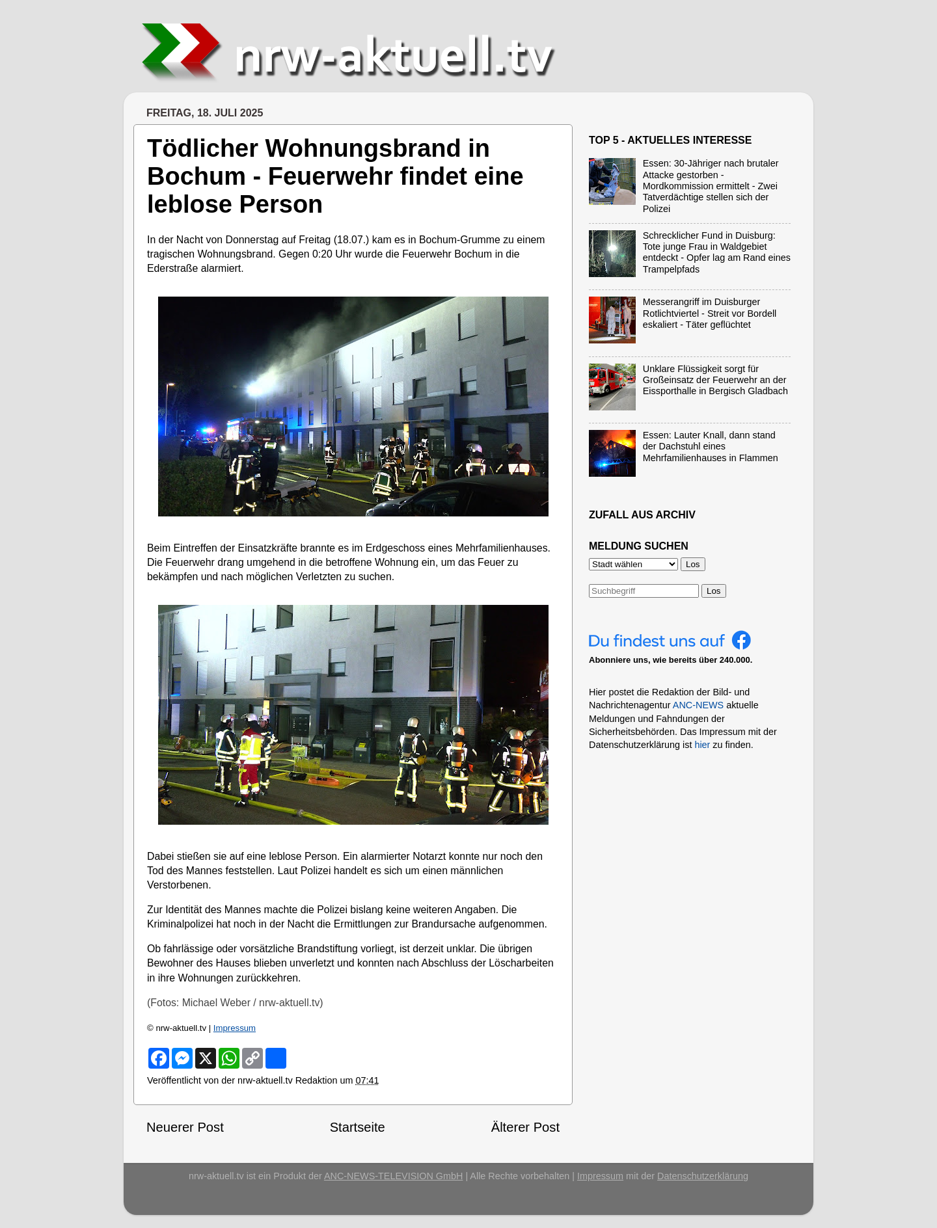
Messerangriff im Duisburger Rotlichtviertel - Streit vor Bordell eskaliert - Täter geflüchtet (710, 313)
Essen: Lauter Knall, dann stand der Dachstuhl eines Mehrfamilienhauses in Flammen (710, 446)
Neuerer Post (185, 1127)
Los (714, 591)
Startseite (357, 1127)
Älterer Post (525, 1127)
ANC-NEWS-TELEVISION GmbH (393, 1176)
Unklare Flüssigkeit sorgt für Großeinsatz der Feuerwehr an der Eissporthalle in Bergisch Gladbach (715, 380)
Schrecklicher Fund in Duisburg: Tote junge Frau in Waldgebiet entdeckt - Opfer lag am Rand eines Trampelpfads (717, 252)
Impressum (234, 1028)
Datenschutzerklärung (702, 1176)
